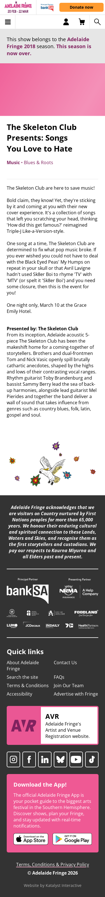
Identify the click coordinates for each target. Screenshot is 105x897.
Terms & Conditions (28, 685)
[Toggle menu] (7, 22)
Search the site (22, 677)
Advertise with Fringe (76, 694)
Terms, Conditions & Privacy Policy (52, 864)
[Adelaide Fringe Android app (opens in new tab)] (72, 839)
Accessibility (19, 694)
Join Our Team (69, 685)
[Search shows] (97, 22)
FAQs (59, 677)
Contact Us (65, 662)
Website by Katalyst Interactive (52, 885)
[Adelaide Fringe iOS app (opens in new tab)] (30, 839)
